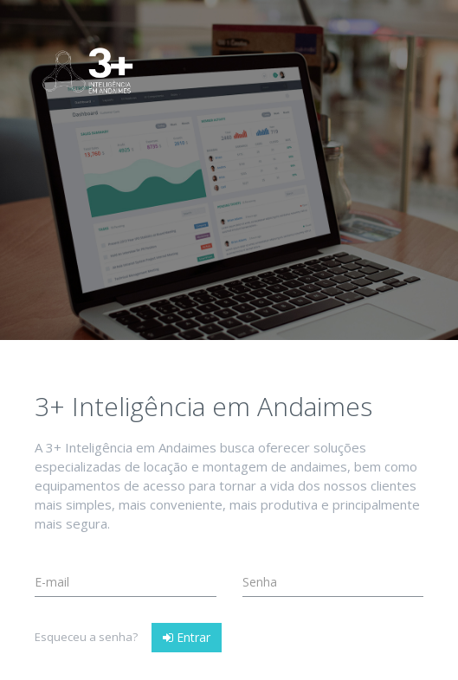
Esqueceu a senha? (86, 637)
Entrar (186, 637)
